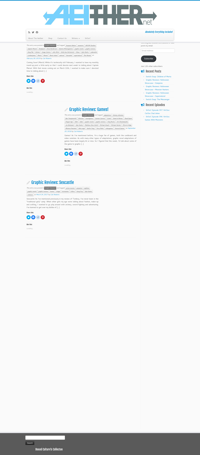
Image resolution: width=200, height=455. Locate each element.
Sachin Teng (90, 128)
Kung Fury (80, 191)
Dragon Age (69, 122)
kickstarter (65, 191)
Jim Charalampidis (122, 122)
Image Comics (46, 52)
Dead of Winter (118, 118)
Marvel (45, 55)
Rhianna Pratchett (70, 128)
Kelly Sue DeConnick (67, 52)
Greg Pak (30, 52)
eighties (86, 188)
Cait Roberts (46, 58)
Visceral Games (119, 128)
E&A (76, 122)
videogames (109, 128)
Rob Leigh (81, 128)
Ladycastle (93, 52)
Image (58, 191)
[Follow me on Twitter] (34, 32)
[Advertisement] (158, 161)
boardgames (89, 118)
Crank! (109, 118)
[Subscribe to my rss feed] (30, 32)
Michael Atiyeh (104, 125)
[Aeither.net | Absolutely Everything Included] (100, 14)
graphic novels (79, 49)
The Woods (87, 55)
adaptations (107, 115)
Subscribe (148, 59)
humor (52, 191)
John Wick (55, 52)
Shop (50, 38)
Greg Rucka (111, 122)
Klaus (77, 52)
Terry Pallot (99, 128)
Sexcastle (69, 55)
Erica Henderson (52, 49)
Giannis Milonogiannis (66, 49)
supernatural (78, 55)
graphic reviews (90, 49)
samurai (61, 55)
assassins (80, 45)
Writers (76, 38)
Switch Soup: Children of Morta (158, 76)
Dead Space (128, 118)
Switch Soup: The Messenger (158, 99)
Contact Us (62, 38)
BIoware (81, 118)
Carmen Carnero (100, 118)
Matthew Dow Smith (91, 125)
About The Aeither (35, 38)
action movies (70, 188)
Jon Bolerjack (69, 125)
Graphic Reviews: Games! (89, 109)
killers (72, 191)
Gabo (81, 122)
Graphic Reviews (50, 45)
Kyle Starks (84, 52)
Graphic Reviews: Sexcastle (52, 182)
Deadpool (42, 49)
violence (30, 195)
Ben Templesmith (70, 118)
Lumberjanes (31, 55)
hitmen (37, 52)
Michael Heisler (116, 125)
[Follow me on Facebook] (38, 32)
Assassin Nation (71, 45)
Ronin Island (53, 55)
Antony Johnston (118, 115)
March (39, 55)
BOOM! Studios (90, 45)
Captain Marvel (32, 49)
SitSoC (88, 38)
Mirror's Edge (127, 125)
